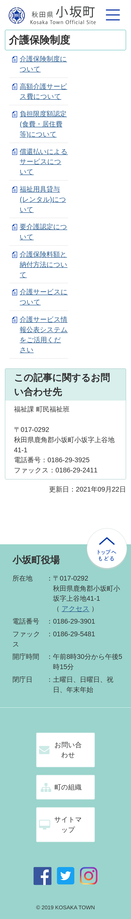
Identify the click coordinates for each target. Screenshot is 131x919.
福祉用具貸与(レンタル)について (43, 199)
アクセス (75, 608)
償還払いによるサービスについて (44, 162)
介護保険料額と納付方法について (43, 264)
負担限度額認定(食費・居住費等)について (43, 124)
